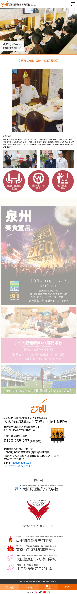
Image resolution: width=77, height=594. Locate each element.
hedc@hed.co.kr (21, 462)
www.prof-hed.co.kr (20, 466)
